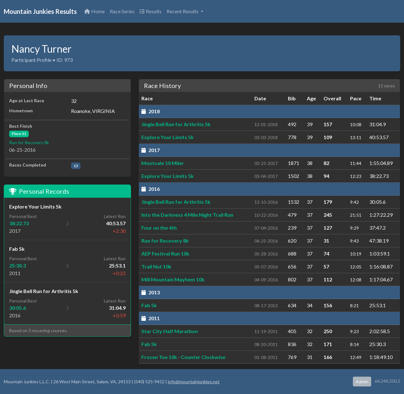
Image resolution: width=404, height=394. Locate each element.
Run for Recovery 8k (29, 142)
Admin (362, 381)
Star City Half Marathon (169, 331)
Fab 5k (149, 305)
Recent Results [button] (183, 11)
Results (151, 11)
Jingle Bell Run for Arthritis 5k (176, 124)
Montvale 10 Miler (162, 163)
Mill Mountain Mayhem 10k (173, 279)
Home (94, 11)
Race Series (122, 11)
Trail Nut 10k (156, 266)
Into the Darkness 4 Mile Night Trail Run (187, 215)
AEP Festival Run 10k (165, 253)
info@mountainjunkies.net (194, 381)
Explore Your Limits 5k (167, 137)
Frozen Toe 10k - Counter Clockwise (183, 357)
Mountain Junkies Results (40, 11)
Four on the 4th (159, 228)
